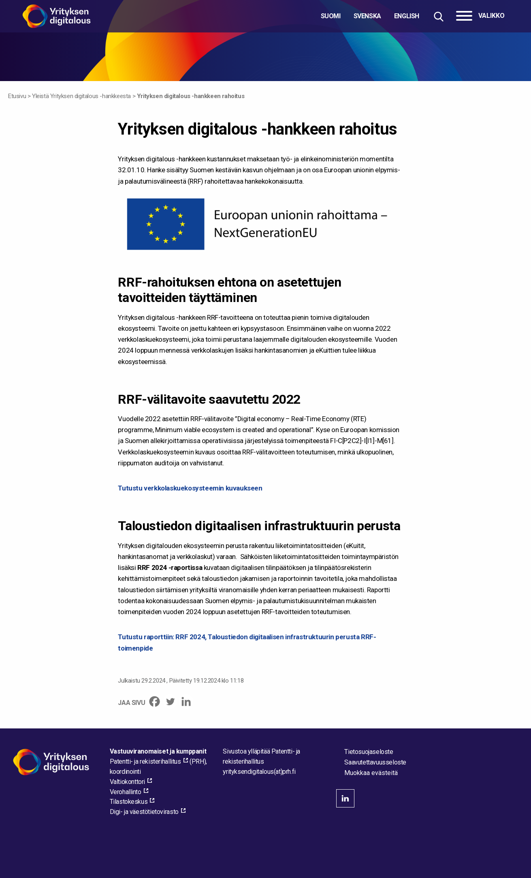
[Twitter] (170, 701)
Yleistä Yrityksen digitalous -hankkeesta (81, 96)
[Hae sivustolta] (438, 16)
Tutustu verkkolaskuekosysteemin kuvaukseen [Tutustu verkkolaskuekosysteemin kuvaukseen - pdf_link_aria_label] (190, 488)
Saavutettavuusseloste (375, 762)
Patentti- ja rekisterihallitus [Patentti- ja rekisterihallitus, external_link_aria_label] (145, 761)
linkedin (345, 798)
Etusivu (17, 96)
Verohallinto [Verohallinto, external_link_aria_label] (125, 792)
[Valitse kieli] (370, 16)
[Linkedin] (186, 701)
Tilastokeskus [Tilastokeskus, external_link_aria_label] (129, 801)
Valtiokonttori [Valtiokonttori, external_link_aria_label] (127, 782)
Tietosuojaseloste (368, 752)
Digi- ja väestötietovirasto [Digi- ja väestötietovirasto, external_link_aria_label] (144, 812)
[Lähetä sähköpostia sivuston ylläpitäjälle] (259, 771)
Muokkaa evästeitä (371, 773)
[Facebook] (154, 701)
